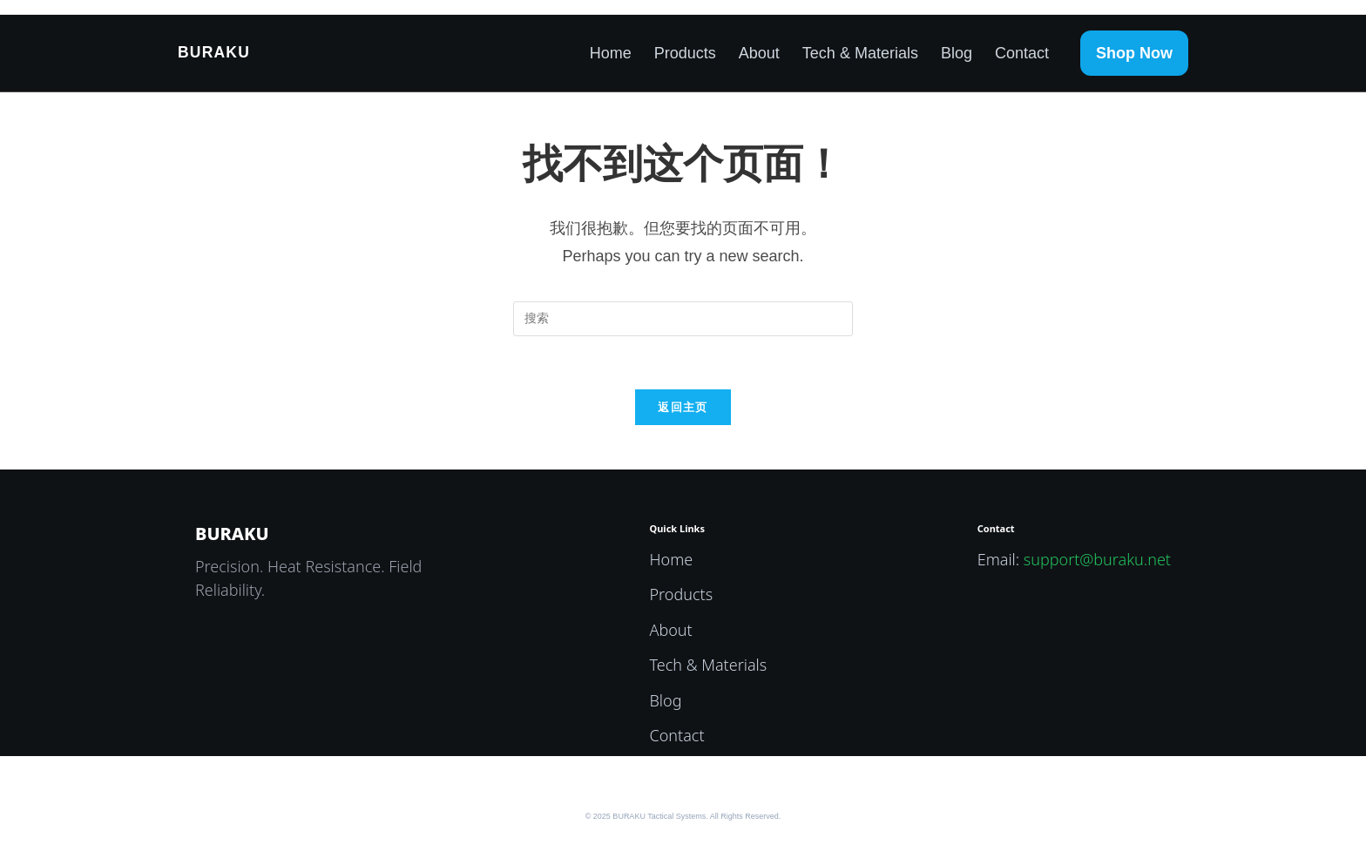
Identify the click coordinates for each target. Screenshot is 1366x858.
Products (685, 53)
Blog (956, 53)
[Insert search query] (683, 318)
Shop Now (1134, 53)
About (759, 53)
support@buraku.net (1097, 559)
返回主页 (682, 407)
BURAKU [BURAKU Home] (214, 52)
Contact (1022, 53)
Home (611, 53)
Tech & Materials (860, 53)
